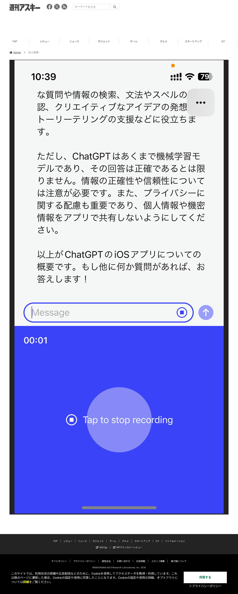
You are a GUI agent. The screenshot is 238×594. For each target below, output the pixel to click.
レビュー (44, 41)
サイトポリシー (59, 558)
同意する (205, 577)
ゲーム (133, 41)
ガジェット (104, 41)
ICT (223, 41)
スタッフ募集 (158, 558)
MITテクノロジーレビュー (127, 544)
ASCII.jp (101, 544)
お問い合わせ (123, 558)
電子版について (178, 558)
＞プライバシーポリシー (205, 586)
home (15, 52)
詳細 (26, 582)
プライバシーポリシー (84, 558)
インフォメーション (175, 538)
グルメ (163, 41)
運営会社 (106, 558)
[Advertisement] (119, 23)
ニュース (74, 41)
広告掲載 (140, 558)
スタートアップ (193, 41)
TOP (14, 41)
